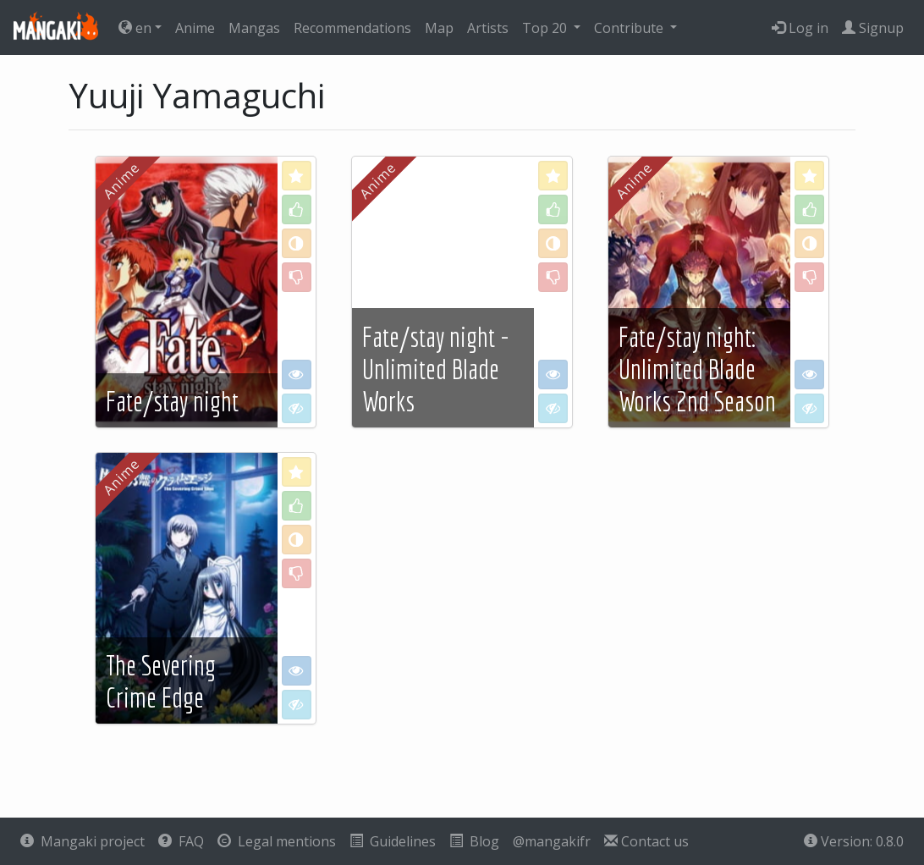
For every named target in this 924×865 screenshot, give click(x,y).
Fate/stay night (172, 401)
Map (439, 28)
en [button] (134, 28)
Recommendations (352, 28)
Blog (474, 841)
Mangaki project (82, 841)
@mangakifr (552, 841)
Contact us (646, 841)
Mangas (254, 28)
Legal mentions (276, 841)
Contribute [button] (630, 28)
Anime (195, 28)
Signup (873, 28)
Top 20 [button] (546, 28)
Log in (800, 28)
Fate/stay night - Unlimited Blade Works (435, 369)
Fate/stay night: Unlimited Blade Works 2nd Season (697, 369)
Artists (488, 28)
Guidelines (392, 841)
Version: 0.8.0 (854, 841)
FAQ (181, 841)
